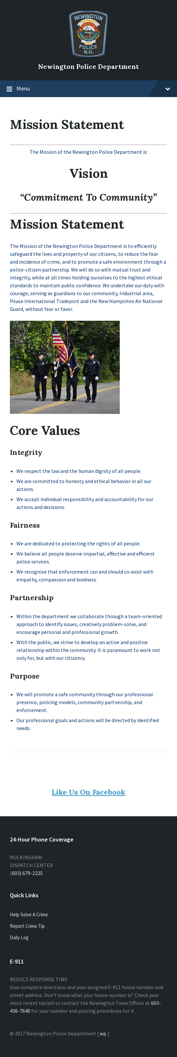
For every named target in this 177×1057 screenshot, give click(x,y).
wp (103, 1033)
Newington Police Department (88, 66)
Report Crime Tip (27, 926)
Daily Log (19, 937)
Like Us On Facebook (88, 792)
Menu (93, 88)
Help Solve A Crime (29, 914)
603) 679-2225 (27, 873)
